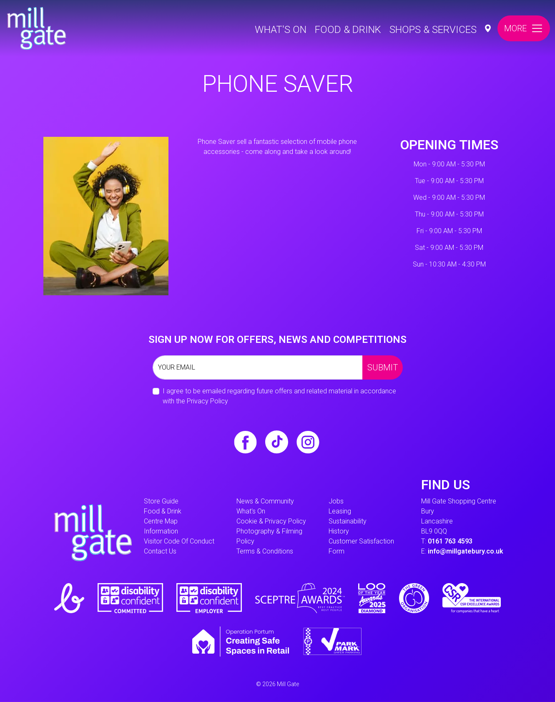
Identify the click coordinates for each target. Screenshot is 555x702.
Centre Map (161, 521)
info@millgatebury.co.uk (465, 551)
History (339, 531)
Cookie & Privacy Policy (271, 521)
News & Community (265, 501)
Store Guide (161, 501)
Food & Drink (348, 29)
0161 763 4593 (450, 541)
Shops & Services (433, 29)
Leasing (340, 511)
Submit (382, 367)
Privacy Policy (207, 401)
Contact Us (160, 551)
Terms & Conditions (264, 551)
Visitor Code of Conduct (179, 541)
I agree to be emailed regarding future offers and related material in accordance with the (279, 396)
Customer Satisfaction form (361, 546)
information (161, 531)
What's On (280, 29)
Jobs (336, 501)
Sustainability (348, 521)
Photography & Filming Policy (269, 536)
